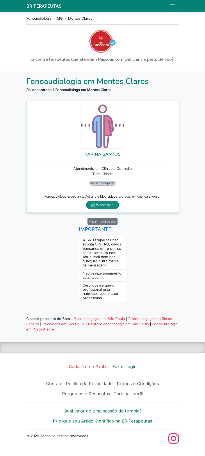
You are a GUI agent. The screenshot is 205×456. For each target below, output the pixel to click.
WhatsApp (102, 205)
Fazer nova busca (102, 221)
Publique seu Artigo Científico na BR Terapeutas (102, 421)
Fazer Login (124, 366)
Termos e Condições (137, 383)
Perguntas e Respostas (86, 393)
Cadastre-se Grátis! (89, 366)
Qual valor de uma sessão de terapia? (103, 411)
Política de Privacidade (89, 383)
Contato (54, 383)
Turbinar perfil (128, 393)
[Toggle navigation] (173, 6)
